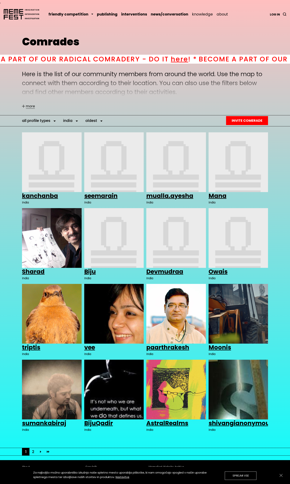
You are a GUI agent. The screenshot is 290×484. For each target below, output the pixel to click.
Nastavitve (122, 477)
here (185, 59)
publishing (107, 14)
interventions (134, 14)
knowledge (202, 14)
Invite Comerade (247, 120)
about (222, 14)
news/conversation (169, 14)
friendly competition (70, 14)
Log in (275, 14)
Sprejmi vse (241, 475)
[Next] (40, 451)
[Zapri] (281, 475)
